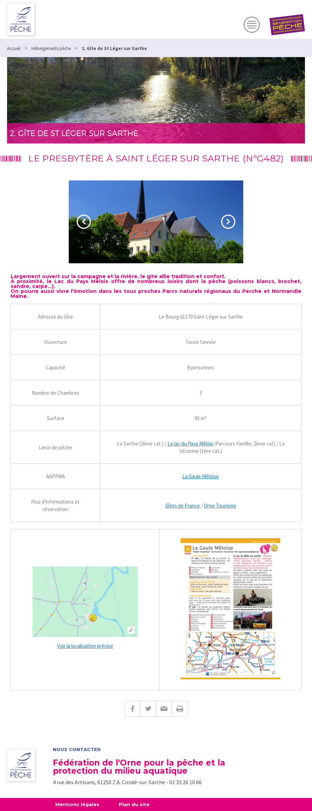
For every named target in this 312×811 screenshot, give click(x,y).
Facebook (132, 709)
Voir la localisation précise (85, 646)
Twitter (148, 709)
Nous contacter (77, 749)
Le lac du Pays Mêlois (190, 443)
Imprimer (180, 709)
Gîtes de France (182, 505)
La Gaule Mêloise (200, 476)
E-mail (164, 709)
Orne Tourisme (220, 505)
